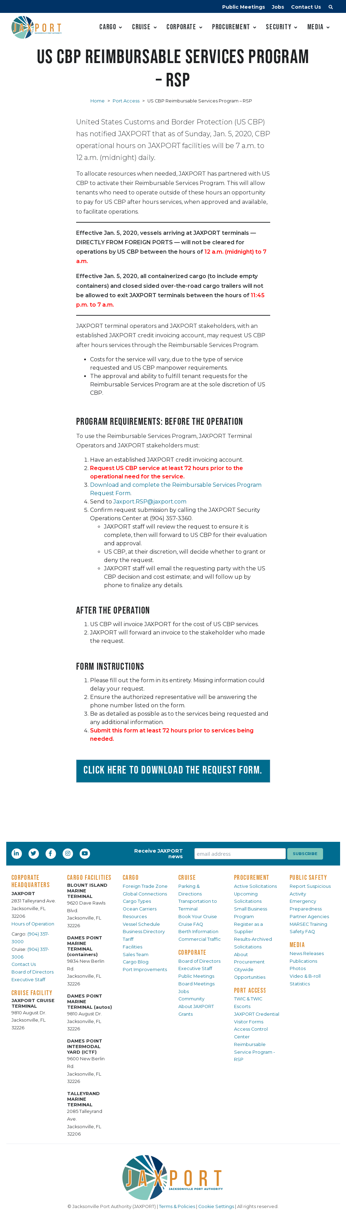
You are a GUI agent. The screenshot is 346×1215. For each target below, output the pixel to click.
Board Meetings (196, 983)
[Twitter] (34, 853)
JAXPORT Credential (256, 1014)
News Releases (307, 953)
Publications (303, 961)
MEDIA (297, 944)
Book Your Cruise (197, 916)
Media (315, 27)
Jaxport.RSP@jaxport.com (149, 501)
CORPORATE (192, 952)
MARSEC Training (308, 924)
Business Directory (144, 931)
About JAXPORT (196, 1006)
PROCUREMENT (252, 877)
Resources (135, 916)
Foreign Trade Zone (145, 886)
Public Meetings (243, 7)
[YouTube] (85, 853)
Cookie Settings (216, 1206)
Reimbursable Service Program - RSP (254, 1052)
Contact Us (306, 7)
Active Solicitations (255, 886)
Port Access (126, 100)
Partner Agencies (309, 916)
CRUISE (187, 877)
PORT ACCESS (250, 990)
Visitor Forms (248, 1021)
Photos (298, 968)
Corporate (181, 27)
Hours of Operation (32, 923)
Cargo (107, 27)
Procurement (231, 27)
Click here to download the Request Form (171, 769)
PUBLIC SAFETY (309, 877)
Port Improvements (145, 969)
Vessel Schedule (141, 924)
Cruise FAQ (190, 924)
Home (97, 100)
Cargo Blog (135, 961)
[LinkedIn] (17, 853)
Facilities (132, 946)
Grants (185, 1014)
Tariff (128, 939)
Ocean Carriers (139, 909)
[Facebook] (50, 853)
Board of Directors (32, 972)
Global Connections (145, 894)
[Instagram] (68, 853)
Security (278, 27)
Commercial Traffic (199, 939)
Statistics (300, 983)
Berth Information (198, 931)
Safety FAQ (302, 931)
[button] (331, 8)
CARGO (131, 877)
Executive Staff (28, 979)
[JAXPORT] (173, 1177)
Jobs (278, 7)
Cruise (141, 27)
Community (191, 998)
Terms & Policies (177, 1206)
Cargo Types (137, 901)
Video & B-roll (305, 976)
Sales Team (135, 954)
